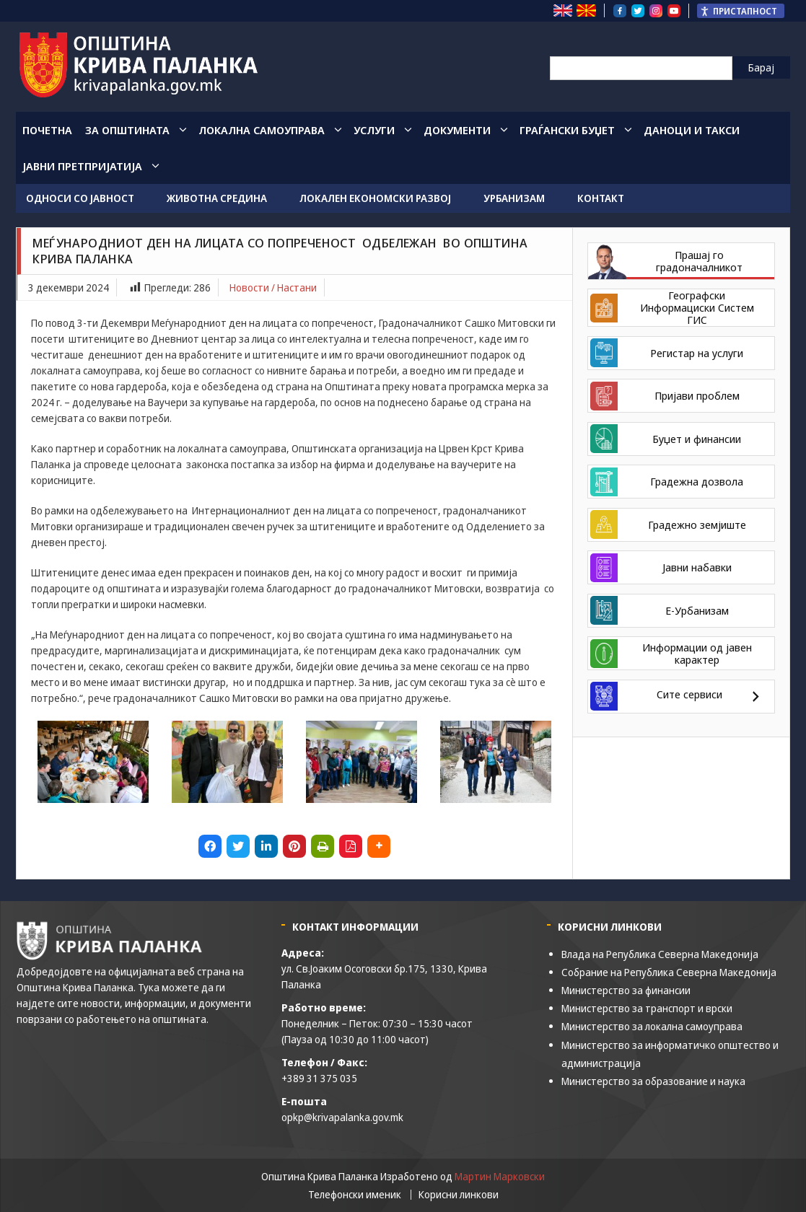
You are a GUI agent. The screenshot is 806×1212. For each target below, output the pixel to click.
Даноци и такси (692, 130)
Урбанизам (514, 198)
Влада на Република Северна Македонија (659, 954)
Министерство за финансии (626, 990)
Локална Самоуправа (261, 130)
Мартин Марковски (500, 1176)
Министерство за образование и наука (653, 1081)
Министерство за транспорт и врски (646, 1008)
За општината (127, 130)
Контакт (600, 198)
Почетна (47, 130)
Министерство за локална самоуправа (652, 1026)
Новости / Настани (273, 287)
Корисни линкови (459, 1195)
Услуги (374, 130)
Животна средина (217, 198)
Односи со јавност (80, 198)
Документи (457, 130)
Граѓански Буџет (567, 130)
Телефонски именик (354, 1195)
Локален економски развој (375, 198)
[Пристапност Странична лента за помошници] (740, 11)
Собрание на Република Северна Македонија (668, 972)
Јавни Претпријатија (82, 166)
